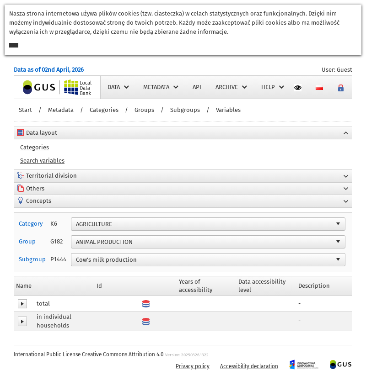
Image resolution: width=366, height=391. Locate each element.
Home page (29, 87)
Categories (104, 109)
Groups (144, 109)
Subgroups (185, 109)
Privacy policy (193, 366)
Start (25, 109)
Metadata (61, 109)
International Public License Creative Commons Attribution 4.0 (89, 354)
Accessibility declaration (249, 366)
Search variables (42, 160)
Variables (228, 109)
